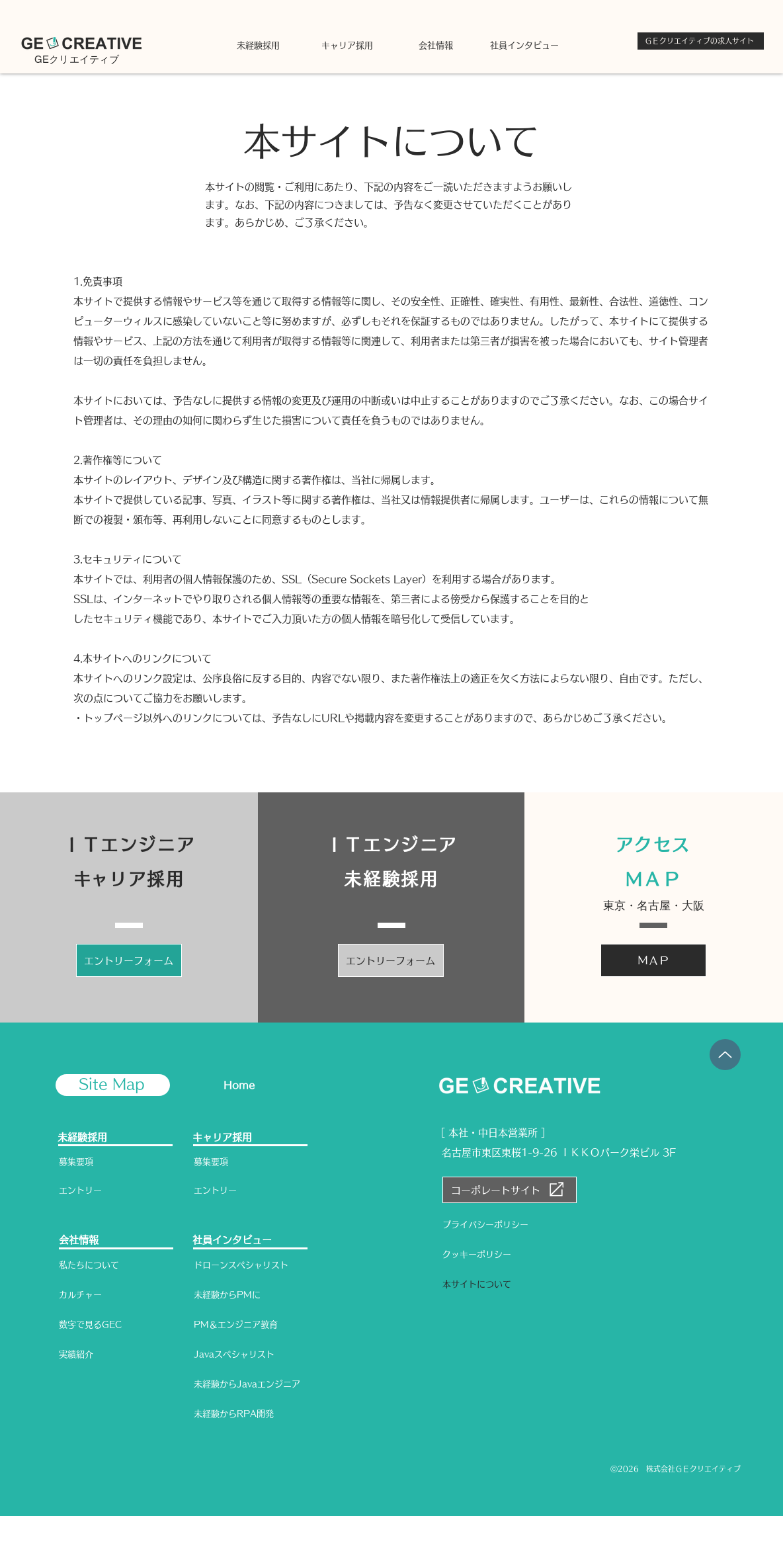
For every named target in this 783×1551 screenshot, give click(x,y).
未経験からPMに (227, 1294)
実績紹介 (76, 1354)
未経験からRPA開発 (234, 1413)
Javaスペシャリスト (234, 1354)
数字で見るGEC (90, 1324)
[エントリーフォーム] (129, 960)
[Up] (725, 1054)
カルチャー (80, 1294)
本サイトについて (476, 1284)
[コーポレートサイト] (509, 1190)
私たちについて (89, 1265)
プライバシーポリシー (485, 1224)
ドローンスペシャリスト (241, 1265)
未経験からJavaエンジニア (247, 1384)
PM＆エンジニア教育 (236, 1324)
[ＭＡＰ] (653, 960)
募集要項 (76, 1161)
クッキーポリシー (476, 1254)
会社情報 (79, 1240)
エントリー (80, 1190)
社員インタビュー (232, 1240)
